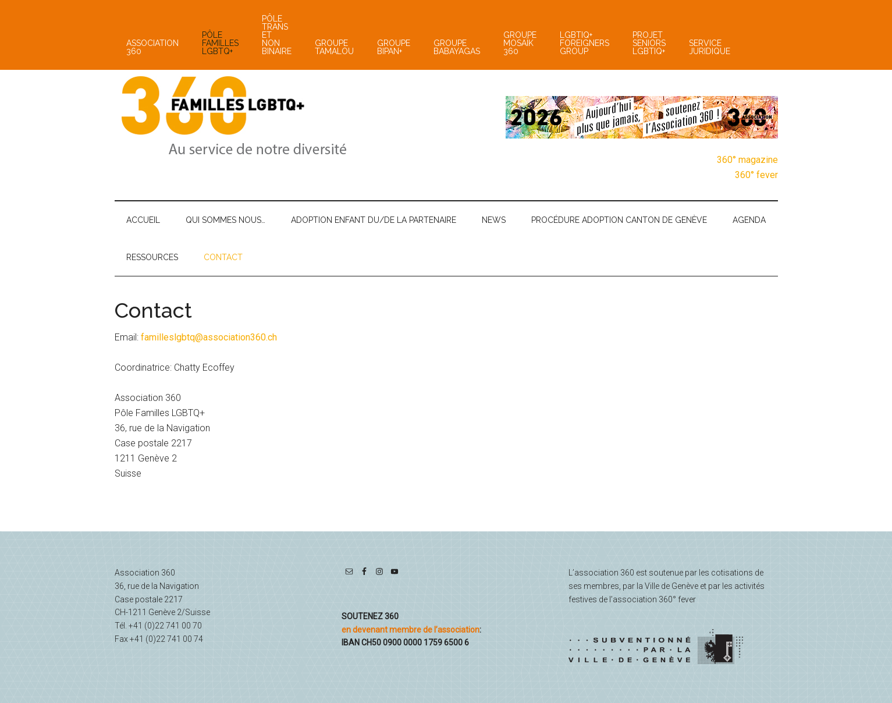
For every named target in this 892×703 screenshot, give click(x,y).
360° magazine (747, 159)
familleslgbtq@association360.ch (209, 337)
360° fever (756, 174)
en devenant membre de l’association (410, 629)
